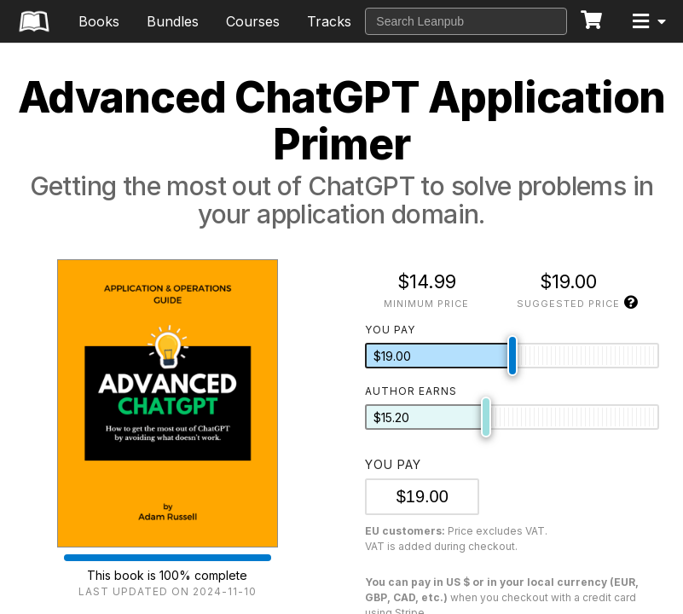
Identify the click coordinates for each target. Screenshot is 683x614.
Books (98, 21)
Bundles (173, 21)
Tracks (329, 21)
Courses (253, 21)
